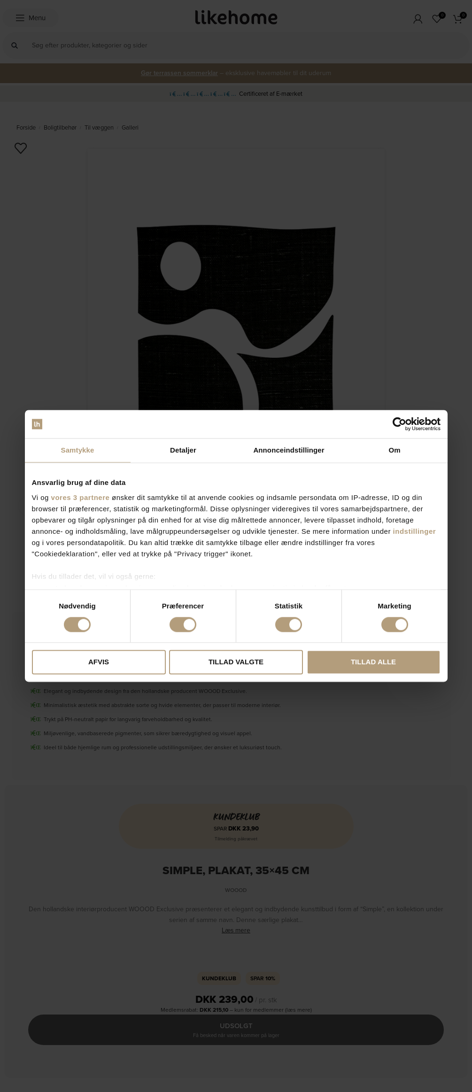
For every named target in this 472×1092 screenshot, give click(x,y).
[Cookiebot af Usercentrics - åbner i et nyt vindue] (399, 424)
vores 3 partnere (80, 497)
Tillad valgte (236, 662)
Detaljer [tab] (183, 450)
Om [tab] (394, 450)
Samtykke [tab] (77, 450)
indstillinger (414, 531)
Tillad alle (373, 662)
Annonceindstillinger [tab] (288, 450)
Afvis (98, 662)
